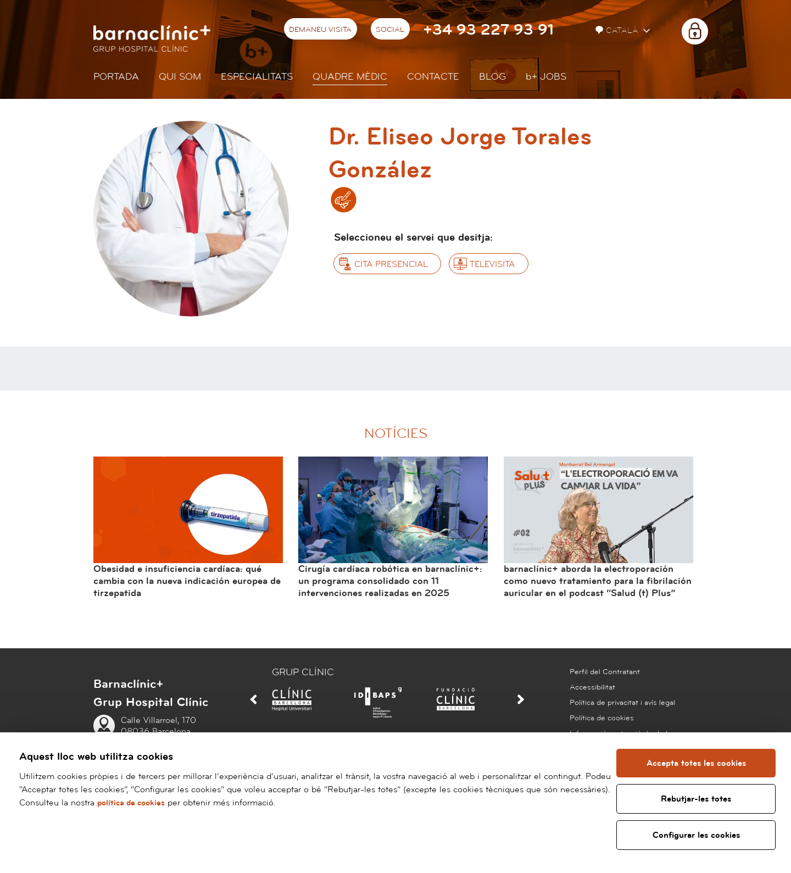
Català (618, 30)
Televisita (492, 264)
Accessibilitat (592, 687)
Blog (492, 76)
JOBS (546, 76)
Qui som (180, 76)
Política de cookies (602, 718)
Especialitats (257, 76)
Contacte (433, 76)
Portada (116, 76)
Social (390, 30)
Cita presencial (391, 264)
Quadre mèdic (350, 76)
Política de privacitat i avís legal (622, 703)
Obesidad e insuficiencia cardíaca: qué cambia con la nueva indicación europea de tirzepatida (187, 581)
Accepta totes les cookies (696, 763)
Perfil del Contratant (605, 672)
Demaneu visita (320, 30)
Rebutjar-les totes (696, 798)
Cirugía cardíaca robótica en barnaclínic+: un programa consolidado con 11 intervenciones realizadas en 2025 (390, 581)
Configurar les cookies (696, 835)
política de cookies (186, 802)
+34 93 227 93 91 (488, 30)
